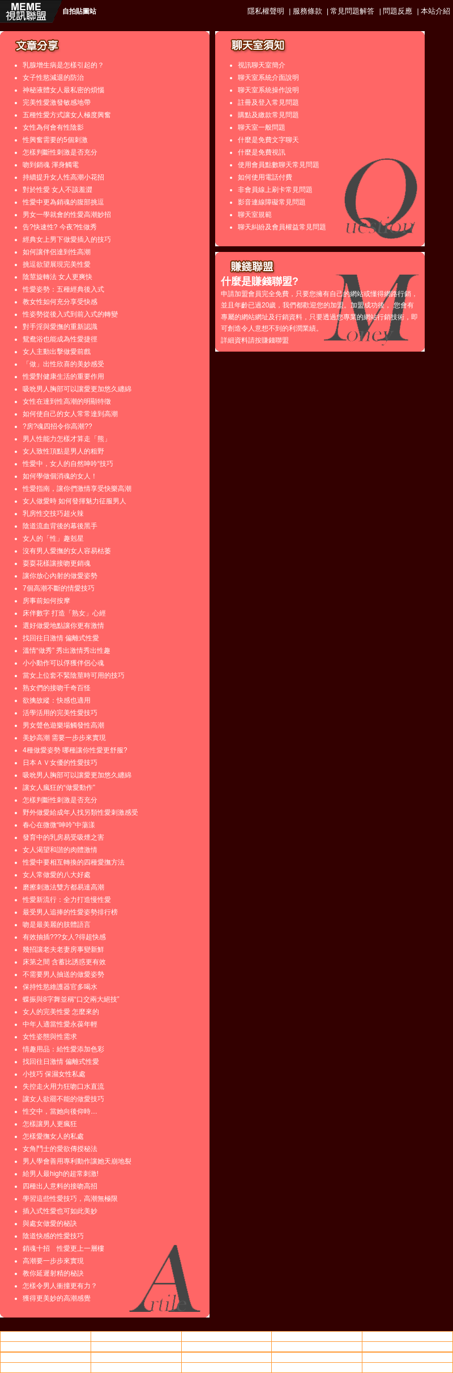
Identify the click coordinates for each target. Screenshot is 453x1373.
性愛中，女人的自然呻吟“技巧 (68, 464)
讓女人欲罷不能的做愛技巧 (63, 1099)
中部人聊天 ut (316, 1336)
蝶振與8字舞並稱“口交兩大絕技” (71, 999)
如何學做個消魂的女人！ (60, 476)
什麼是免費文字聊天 (268, 140)
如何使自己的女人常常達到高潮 (70, 414)
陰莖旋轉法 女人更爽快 (57, 277)
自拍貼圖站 (79, 11)
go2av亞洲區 (316, 1367)
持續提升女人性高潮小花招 (63, 177)
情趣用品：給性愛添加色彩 (63, 1049)
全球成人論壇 (136, 1357)
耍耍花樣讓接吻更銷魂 (57, 563)
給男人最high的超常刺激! (61, 1174)
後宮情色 (226, 1357)
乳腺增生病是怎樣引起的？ (63, 65)
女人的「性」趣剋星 (53, 538)
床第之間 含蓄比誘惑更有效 (64, 962)
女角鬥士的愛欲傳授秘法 (60, 1149)
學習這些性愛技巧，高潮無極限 (70, 1199)
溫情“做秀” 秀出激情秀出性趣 (66, 651)
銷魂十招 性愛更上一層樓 (63, 1248)
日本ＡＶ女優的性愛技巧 (60, 763)
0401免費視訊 (317, 1357)
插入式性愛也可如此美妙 (60, 1211)
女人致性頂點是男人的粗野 (63, 451)
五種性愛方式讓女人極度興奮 (67, 115)
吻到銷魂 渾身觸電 (51, 165)
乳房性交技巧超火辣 (53, 513)
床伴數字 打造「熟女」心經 (64, 613)
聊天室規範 (255, 215)
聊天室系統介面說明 (268, 78)
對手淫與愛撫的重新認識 (60, 327)
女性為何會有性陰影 (53, 127)
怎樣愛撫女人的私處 (53, 1136)
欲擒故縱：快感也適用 (57, 700)
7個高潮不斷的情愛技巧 (59, 588)
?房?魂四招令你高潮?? (57, 426)
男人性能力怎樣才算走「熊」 (67, 439)
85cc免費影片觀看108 (407, 1336)
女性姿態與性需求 (50, 1037)
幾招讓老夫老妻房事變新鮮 (63, 949)
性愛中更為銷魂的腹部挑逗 (63, 202)
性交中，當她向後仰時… (60, 1111)
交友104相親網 (226, 1367)
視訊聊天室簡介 (261, 65)
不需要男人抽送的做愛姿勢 (63, 974)
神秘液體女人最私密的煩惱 (63, 90)
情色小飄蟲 (45, 1336)
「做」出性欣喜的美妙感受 (63, 364)
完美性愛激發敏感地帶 (57, 102)
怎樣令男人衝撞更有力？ (60, 1286)
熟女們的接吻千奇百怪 (57, 688)
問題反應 (397, 11)
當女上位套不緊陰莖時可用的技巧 (74, 675)
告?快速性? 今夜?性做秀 (60, 227)
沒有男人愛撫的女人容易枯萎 (67, 551)
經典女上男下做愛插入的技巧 (67, 239)
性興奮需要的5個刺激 (55, 140)
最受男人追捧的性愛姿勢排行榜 (70, 912)
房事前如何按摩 (46, 601)
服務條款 (307, 11)
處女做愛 (226, 1336)
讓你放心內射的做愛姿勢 (60, 576)
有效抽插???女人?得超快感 (64, 937)
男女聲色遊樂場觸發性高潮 (63, 725)
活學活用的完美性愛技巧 (60, 713)
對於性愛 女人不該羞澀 (57, 190)
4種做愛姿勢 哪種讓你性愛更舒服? (75, 750)
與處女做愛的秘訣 (50, 1223)
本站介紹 (435, 11)
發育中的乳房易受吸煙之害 (63, 837)
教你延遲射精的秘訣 (53, 1273)
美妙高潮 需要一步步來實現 (64, 738)
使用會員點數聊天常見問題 (278, 165)
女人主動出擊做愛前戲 (57, 352)
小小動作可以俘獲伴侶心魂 (63, 663)
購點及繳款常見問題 (268, 115)
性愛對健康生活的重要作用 (63, 376)
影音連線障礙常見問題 (272, 202)
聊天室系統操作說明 (268, 90)
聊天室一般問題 (261, 127)
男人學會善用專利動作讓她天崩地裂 (77, 1161)
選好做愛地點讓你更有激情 (63, 626)
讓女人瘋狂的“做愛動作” (59, 788)
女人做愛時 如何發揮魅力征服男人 (74, 501)
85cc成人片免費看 (316, 1346)
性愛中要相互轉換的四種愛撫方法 (74, 862)
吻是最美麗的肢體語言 (57, 925)
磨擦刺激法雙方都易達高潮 (63, 887)
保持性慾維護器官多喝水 (60, 987)
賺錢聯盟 (275, 340)
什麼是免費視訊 (261, 152)
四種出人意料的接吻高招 (60, 1186)
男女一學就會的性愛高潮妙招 (67, 215)
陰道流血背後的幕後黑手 (60, 526)
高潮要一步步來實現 (53, 1261)
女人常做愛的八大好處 (57, 875)
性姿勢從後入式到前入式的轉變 (70, 314)
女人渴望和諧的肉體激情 (60, 850)
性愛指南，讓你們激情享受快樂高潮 (77, 489)
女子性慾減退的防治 (53, 78)
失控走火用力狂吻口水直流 (63, 1086)
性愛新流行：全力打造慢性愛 (67, 900)
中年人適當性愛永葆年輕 (60, 1024)
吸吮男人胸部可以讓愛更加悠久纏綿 (77, 389)
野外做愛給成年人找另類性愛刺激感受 (80, 812)
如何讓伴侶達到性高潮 (57, 252)
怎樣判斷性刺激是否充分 (60, 152)
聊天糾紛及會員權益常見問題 (282, 227)
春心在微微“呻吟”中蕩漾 (59, 825)
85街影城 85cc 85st (45, 1357)
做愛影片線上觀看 (45, 1346)
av (136, 1337)
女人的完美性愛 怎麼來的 (61, 1012)
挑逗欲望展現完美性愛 (57, 264)
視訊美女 (226, 1346)
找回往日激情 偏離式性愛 (61, 638)
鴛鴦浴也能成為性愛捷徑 (60, 339)
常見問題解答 (352, 11)
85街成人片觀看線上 (136, 1346)
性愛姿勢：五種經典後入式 (63, 289)
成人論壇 (407, 1346)
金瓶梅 (408, 1367)
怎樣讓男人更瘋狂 (50, 1124)
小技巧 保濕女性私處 (54, 1074)
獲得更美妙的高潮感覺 (57, 1298)
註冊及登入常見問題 (268, 102)
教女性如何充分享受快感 (60, 302)
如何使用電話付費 (265, 177)
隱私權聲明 (265, 11)
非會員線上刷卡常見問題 (275, 190)
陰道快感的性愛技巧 (53, 1236)
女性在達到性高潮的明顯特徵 (67, 401)
